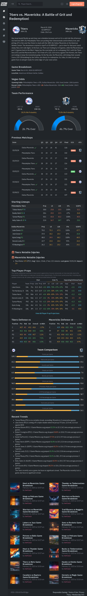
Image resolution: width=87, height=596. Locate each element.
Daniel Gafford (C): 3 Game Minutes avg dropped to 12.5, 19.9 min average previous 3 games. (47, 438)
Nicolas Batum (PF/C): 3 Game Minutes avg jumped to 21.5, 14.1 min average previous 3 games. (48, 428)
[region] (4, 296)
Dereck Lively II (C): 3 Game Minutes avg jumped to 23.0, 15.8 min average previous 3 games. (47, 452)
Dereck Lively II (18, 241)
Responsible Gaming (60, 592)
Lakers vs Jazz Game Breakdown (32, 524)
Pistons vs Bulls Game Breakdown (32, 537)
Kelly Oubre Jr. (17, 220)
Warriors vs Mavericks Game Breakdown (32, 510)
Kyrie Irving (16, 237)
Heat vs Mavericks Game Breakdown (33, 484)
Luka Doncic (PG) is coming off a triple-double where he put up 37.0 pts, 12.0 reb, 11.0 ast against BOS (46, 424)
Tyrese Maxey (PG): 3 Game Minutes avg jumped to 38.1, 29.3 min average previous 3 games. (47, 457)
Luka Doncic (16, 230)
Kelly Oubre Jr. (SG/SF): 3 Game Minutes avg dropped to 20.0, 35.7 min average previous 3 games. (49, 462)
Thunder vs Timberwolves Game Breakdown (73, 484)
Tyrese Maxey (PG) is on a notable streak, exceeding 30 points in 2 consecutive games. (45, 420)
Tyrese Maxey (17, 217)
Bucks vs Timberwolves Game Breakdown (72, 550)
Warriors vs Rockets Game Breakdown (71, 497)
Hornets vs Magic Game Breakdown (72, 576)
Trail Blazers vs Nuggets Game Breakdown (72, 510)
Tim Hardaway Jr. (18, 291)
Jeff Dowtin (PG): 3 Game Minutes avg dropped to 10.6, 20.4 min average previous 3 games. (47, 467)
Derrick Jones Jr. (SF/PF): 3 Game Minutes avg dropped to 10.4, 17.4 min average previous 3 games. (49, 448)
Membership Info (78, 595)
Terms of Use (73, 592)
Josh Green (16, 234)
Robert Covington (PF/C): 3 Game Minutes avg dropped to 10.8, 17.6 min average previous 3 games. (49, 433)
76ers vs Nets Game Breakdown (32, 563)
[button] (4, 11)
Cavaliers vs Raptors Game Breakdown (32, 576)
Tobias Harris (17, 210)
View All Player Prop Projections (47, 313)
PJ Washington (17, 245)
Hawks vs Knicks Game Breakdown (72, 563)
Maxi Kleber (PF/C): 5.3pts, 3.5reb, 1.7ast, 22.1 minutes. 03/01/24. (49, 262)
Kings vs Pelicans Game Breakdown (33, 497)
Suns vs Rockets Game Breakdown (72, 524)
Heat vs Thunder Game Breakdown (33, 550)
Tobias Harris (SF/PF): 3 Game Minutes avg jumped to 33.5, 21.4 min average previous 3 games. (48, 443)
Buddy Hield (16, 213)
